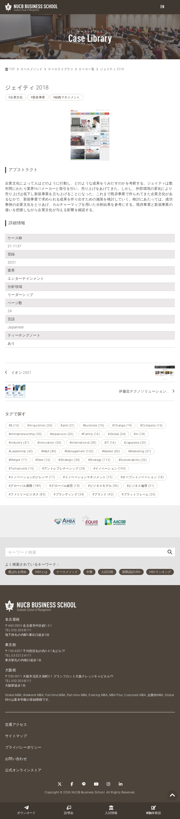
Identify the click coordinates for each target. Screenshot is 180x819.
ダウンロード (26, 810)
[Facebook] (72, 784)
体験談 (153, 810)
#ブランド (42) (103, 494)
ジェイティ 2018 (112, 69)
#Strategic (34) (69, 460)
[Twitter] (60, 784)
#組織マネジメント (66, 97)
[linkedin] (120, 784)
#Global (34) (117, 434)
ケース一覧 (86, 69)
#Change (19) (122, 425)
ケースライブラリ (60, 69)
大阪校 (10, 670)
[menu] (171, 7)
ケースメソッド (31, 69)
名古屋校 (12, 619)
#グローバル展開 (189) (25, 486)
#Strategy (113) (99, 460)
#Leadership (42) (21, 451)
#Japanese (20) (135, 442)
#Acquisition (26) (39, 425)
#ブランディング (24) (69, 494)
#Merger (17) (18, 460)
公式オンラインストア (23, 770)
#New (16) (42, 460)
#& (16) (14, 425)
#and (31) (67, 425)
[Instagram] (108, 784)
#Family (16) (90, 434)
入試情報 (111, 810)
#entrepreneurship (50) (25, 434)
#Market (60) (111, 451)
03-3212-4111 (21, 655)
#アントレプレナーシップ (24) (63, 468)
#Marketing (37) (139, 451)
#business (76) (93, 425)
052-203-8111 (21, 630)
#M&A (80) (48, 451)
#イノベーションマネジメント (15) (87, 477)
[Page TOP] (172, 795)
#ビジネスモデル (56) (103, 486)
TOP (10, 69)
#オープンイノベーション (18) (142, 477)
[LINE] (84, 784)
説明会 (68, 810)
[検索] (170, 552)
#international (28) (83, 442)
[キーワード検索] (85, 552)
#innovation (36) (49, 442)
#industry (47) (19, 442)
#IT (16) (110, 442)
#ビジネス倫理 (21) (140, 486)
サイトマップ (16, 736)
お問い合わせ (16, 759)
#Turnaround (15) (21, 468)
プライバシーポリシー (23, 747)
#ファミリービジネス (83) (27, 494)
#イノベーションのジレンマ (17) (32, 477)
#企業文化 (15, 97)
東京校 (10, 645)
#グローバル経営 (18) (64, 486)
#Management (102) (79, 451)
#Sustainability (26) (133, 460)
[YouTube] (96, 784)
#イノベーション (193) (109, 468)
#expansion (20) (61, 434)
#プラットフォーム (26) (138, 494)
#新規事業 (38, 97)
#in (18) (139, 434)
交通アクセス (16, 724)
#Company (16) (151, 425)
